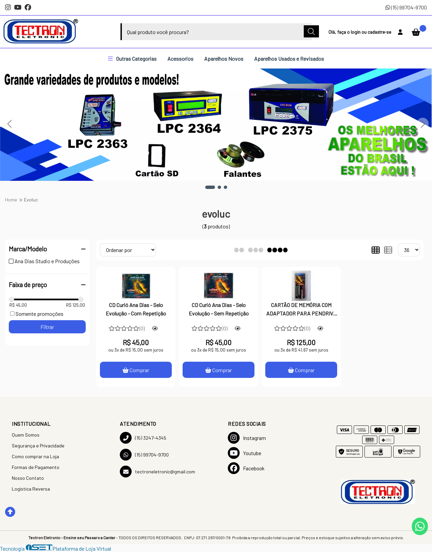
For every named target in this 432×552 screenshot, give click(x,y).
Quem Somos (25, 435)
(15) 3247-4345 (143, 438)
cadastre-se (379, 32)
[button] (210, 187)
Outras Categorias (132, 58)
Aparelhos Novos (223, 58)
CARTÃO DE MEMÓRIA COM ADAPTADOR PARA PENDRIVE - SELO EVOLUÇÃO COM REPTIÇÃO (301, 310)
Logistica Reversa (31, 489)
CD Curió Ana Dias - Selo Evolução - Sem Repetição (219, 309)
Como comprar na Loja (35, 456)
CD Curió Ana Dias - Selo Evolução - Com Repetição (136, 309)
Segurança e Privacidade (38, 445)
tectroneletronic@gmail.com (157, 471)
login (356, 32)
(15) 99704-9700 (406, 7)
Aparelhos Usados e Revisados (289, 58)
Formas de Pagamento (35, 467)
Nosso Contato (28, 478)
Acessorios (180, 58)
